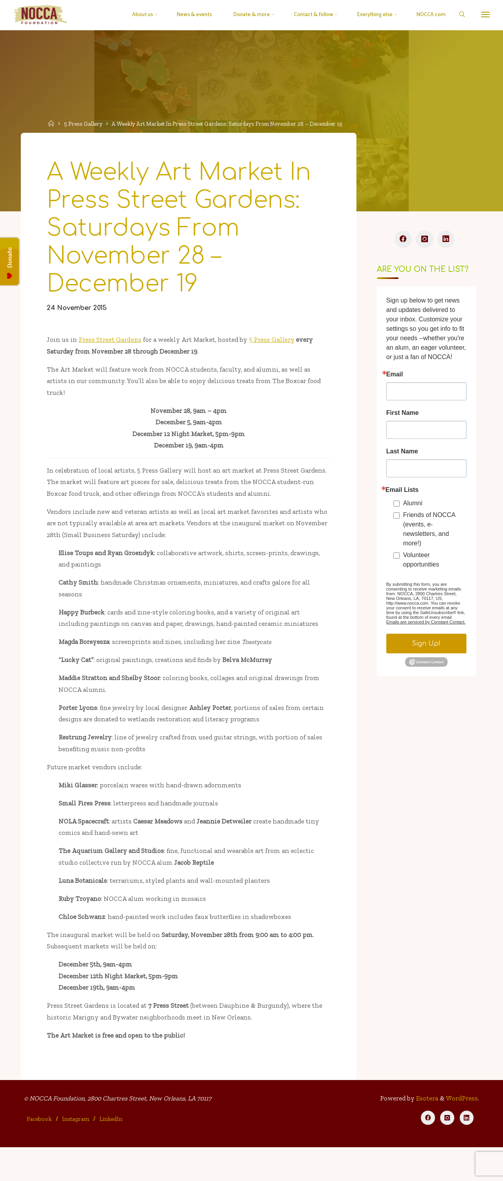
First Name (402, 416)
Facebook (40, 1152)
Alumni (412, 506)
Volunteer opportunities (421, 563)
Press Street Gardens (111, 346)
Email (394, 377)
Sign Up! (425, 646)
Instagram (76, 1152)
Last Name (402, 454)
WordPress (461, 1132)
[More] (482, 14)
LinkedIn (111, 1152)
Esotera (425, 1132)
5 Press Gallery (85, 123)
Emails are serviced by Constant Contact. (425, 625)
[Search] (458, 15)
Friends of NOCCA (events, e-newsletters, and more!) (429, 532)
